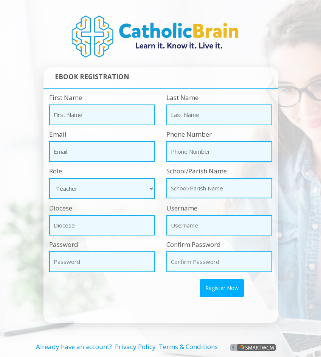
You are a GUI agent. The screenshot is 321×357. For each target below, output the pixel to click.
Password (63, 244)
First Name (65, 97)
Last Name (182, 97)
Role (55, 171)
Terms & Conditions (188, 346)
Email (58, 134)
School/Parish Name (196, 171)
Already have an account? (74, 346)
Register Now (222, 288)
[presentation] (87, 289)
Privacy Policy (135, 346)
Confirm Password (193, 244)
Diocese (60, 208)
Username (181, 208)
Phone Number (189, 134)
